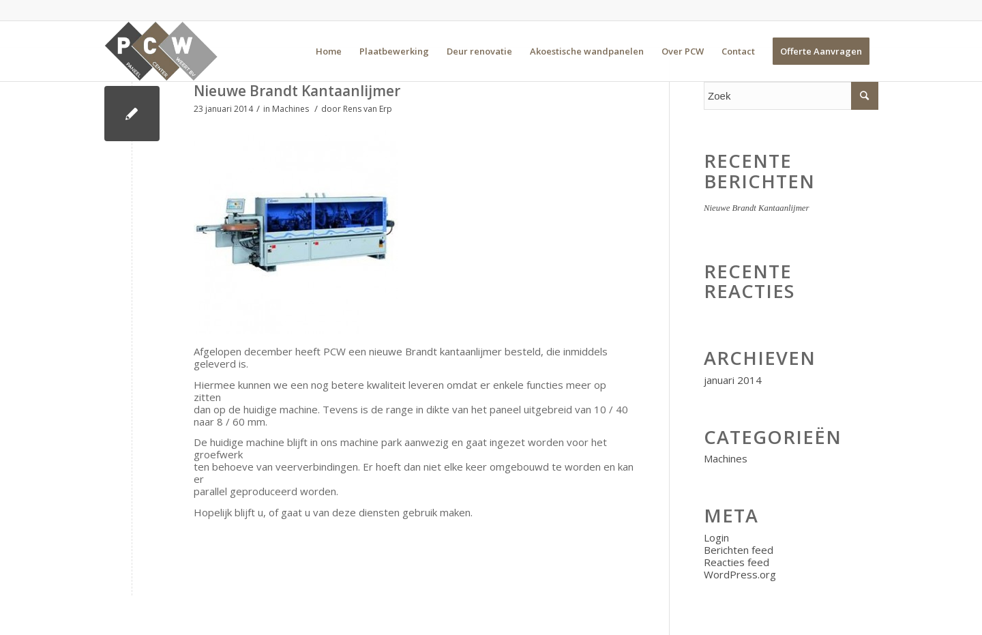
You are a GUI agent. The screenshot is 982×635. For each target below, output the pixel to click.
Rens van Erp (367, 109)
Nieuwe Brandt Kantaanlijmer (297, 90)
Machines (290, 109)
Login (716, 537)
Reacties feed (736, 562)
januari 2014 (733, 380)
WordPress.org (740, 574)
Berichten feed (738, 550)
